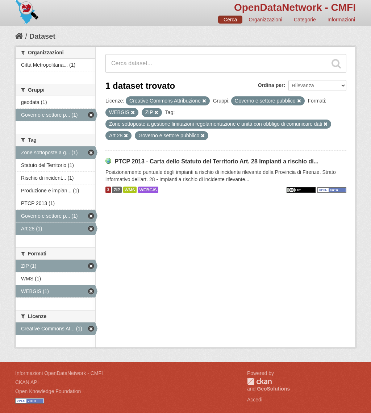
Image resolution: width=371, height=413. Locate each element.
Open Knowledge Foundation (48, 391)
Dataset (42, 36)
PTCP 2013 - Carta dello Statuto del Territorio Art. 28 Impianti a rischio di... (216, 161)
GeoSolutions (273, 389)
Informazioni (341, 19)
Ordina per (271, 85)
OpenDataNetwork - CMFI (295, 7)
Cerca (230, 19)
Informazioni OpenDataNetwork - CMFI (59, 373)
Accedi (254, 399)
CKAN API (27, 382)
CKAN (259, 381)
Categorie (305, 19)
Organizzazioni (265, 19)
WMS (130, 189)
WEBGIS (148, 189)
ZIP (116, 189)
